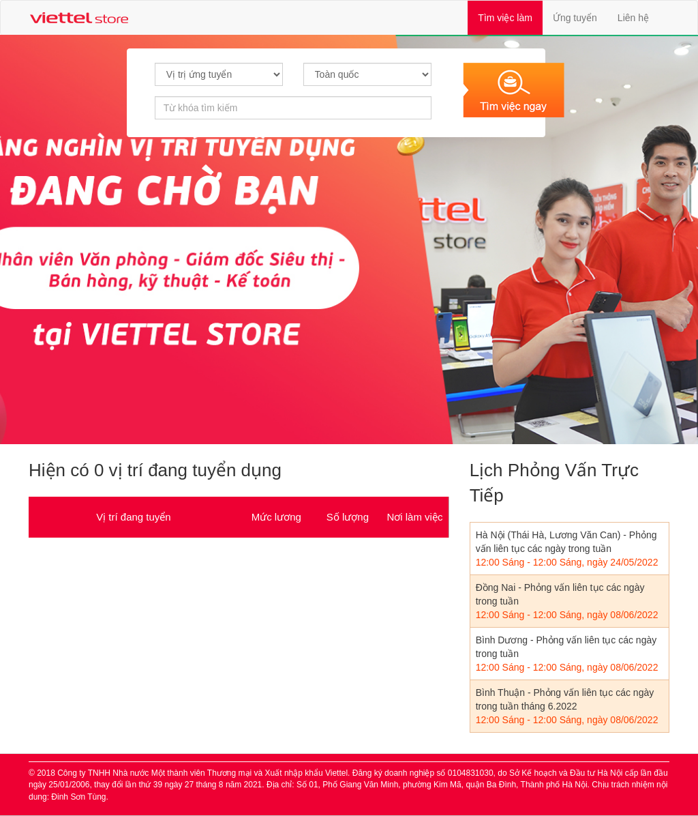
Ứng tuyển (575, 17)
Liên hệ (633, 17)
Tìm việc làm (510, 16)
